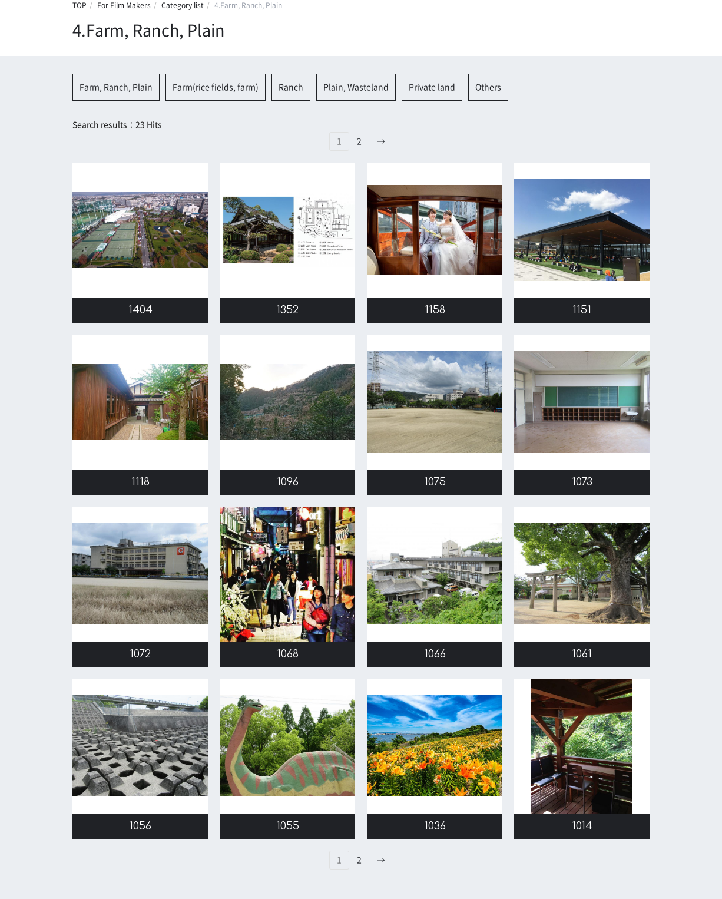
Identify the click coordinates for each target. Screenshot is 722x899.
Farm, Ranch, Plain (116, 87)
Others (488, 87)
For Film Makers (124, 5)
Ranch (291, 87)
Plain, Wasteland (356, 87)
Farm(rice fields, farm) (216, 87)
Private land (432, 87)
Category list (182, 5)
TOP (79, 5)
